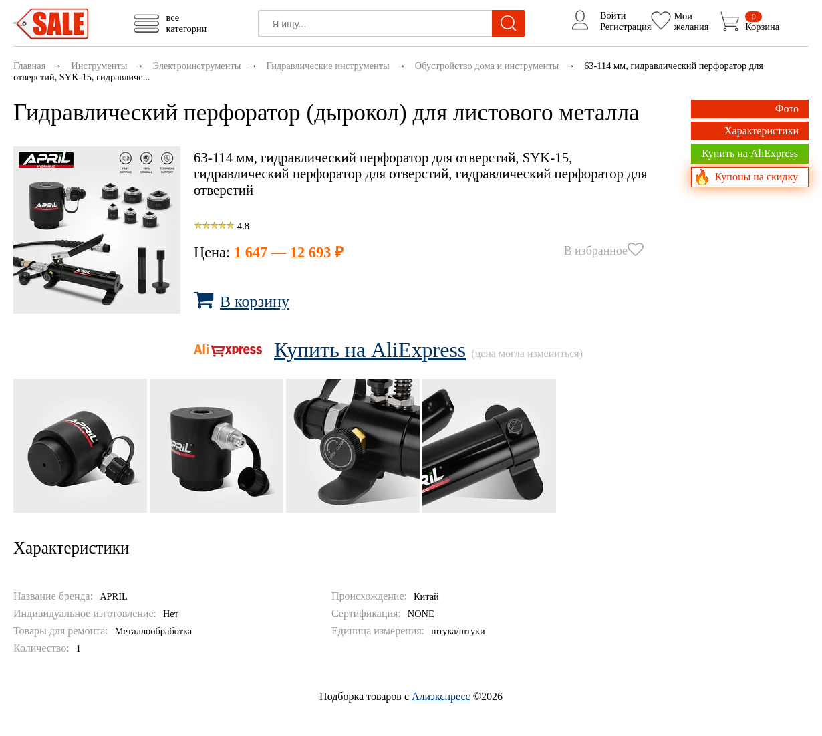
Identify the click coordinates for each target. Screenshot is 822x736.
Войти (613, 15)
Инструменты (99, 65)
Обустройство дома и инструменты (487, 65)
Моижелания (691, 21)
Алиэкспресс (441, 696)
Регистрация (625, 26)
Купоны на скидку (756, 176)
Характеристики (761, 130)
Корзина (762, 21)
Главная (29, 65)
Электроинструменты (196, 65)
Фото (787, 108)
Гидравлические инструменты (327, 65)
